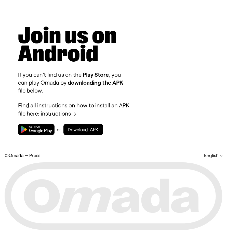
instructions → (58, 113)
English (211, 155)
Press (34, 155)
